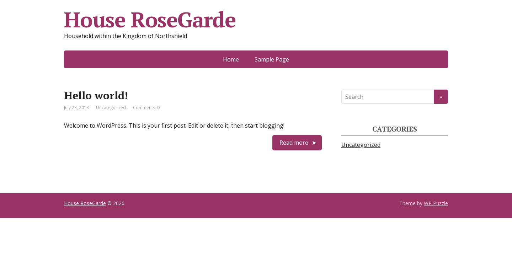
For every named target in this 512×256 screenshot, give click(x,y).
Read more (293, 142)
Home (231, 59)
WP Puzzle (436, 203)
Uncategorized (111, 108)
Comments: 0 (146, 108)
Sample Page (272, 59)
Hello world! (96, 95)
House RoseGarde (85, 203)
